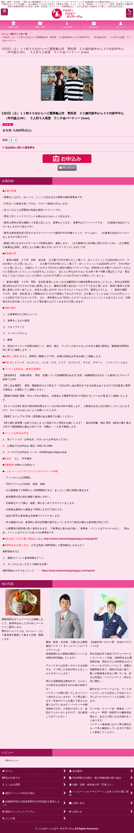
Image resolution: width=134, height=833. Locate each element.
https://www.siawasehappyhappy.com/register (68, 570)
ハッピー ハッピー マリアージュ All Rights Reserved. (68, 828)
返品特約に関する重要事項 (19, 147)
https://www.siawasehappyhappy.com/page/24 (70, 538)
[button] (4, 12)
